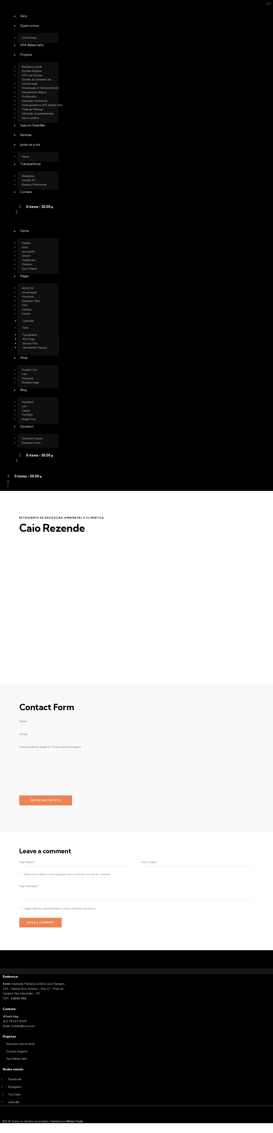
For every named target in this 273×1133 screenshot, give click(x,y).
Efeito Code (74, 1121)
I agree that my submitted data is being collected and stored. (59, 908)
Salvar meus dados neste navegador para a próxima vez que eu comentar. (67, 874)
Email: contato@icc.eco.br (19, 1026)
